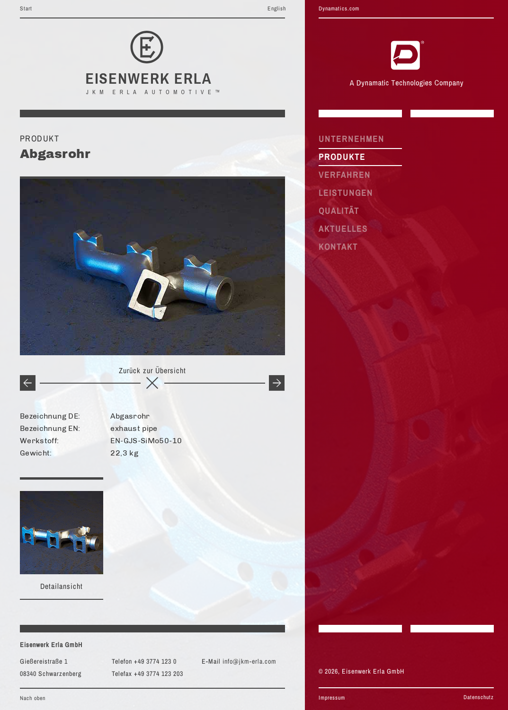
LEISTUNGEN (346, 193)
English (276, 8)
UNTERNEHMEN (351, 139)
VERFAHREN (345, 175)
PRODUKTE (342, 157)
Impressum (332, 697)
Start (26, 8)
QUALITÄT (339, 211)
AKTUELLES (343, 229)
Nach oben (32, 698)
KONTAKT (338, 247)
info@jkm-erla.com (249, 661)
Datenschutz (478, 697)
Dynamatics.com (339, 8)
